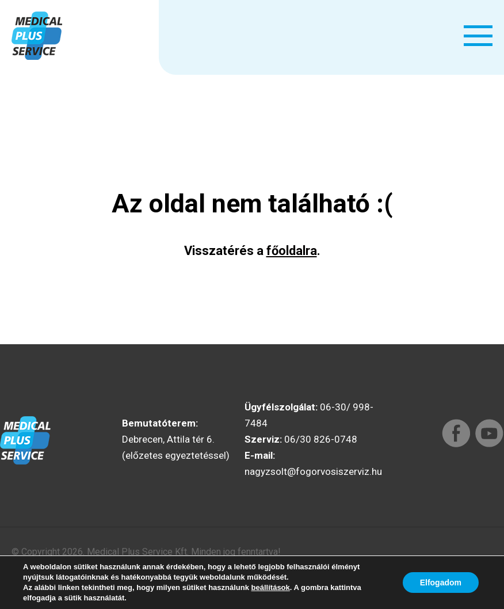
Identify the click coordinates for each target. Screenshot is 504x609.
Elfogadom (440, 582)
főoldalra (291, 250)
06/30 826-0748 (320, 439)
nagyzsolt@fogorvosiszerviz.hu (313, 471)
